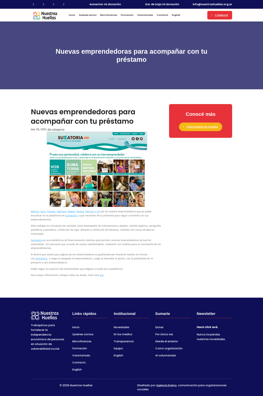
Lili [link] (98, 211)
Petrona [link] (89, 211)
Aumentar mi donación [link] (105, 4)
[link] (33, 4)
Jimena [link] (80, 211)
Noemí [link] (71, 211)
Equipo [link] (118, 348)
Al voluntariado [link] (165, 355)
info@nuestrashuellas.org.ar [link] (212, 4)
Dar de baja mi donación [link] (162, 4)
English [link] (176, 15)
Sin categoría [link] (56, 129)
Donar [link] (159, 327)
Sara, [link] (43, 211)
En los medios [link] (123, 334)
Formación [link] (127, 15)
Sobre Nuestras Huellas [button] (202, 127)
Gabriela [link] (61, 211)
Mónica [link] (35, 211)
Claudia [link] (51, 211)
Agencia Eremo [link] (166, 385)
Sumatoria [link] (71, 215)
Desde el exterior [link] (166, 341)
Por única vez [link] (164, 334)
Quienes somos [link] (87, 15)
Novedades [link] (121, 327)
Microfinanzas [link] (108, 15)
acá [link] (101, 275)
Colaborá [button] (221, 15)
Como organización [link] (168, 348)
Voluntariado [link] (145, 15)
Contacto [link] (162, 15)
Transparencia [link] (124, 341)
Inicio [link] (72, 15)
